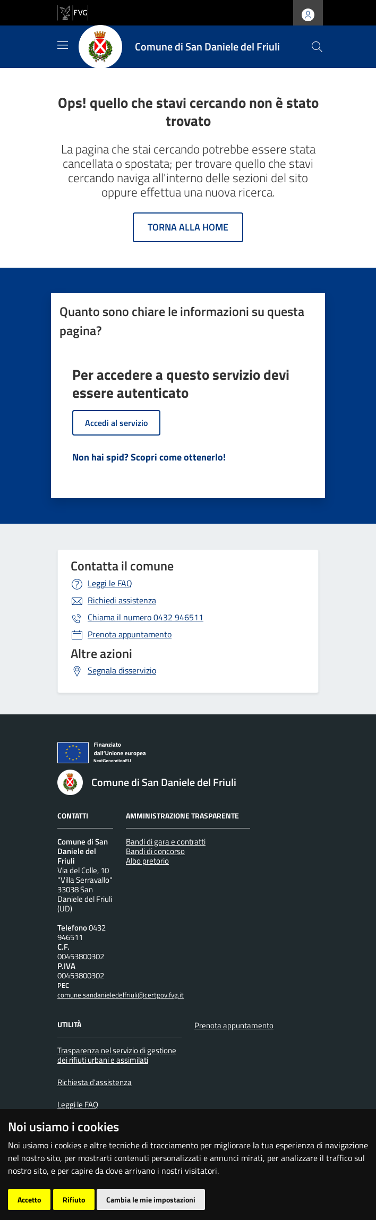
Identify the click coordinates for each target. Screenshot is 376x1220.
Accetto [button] (29, 1199)
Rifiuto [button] (74, 1199)
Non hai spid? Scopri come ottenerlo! (149, 457)
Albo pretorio (147, 861)
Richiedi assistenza (122, 600)
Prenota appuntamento (130, 634)
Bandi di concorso (155, 851)
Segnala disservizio (122, 670)
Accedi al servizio (116, 422)
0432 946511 (145, 617)
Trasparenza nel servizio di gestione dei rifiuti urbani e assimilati (116, 1055)
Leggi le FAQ (110, 583)
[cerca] (317, 46)
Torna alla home (188, 227)
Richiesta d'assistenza (94, 1082)
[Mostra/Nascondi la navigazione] (62, 45)
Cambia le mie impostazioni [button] (150, 1199)
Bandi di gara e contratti (166, 841)
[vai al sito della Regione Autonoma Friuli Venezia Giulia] (72, 11)
